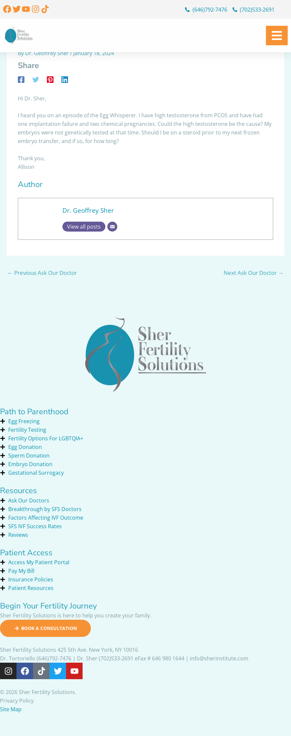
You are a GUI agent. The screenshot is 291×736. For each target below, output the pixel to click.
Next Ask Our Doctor (254, 272)
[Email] (112, 227)
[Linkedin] (64, 79)
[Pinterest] (50, 79)
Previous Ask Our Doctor (42, 272)
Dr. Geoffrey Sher (88, 210)
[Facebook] (21, 79)
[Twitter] (35, 79)
